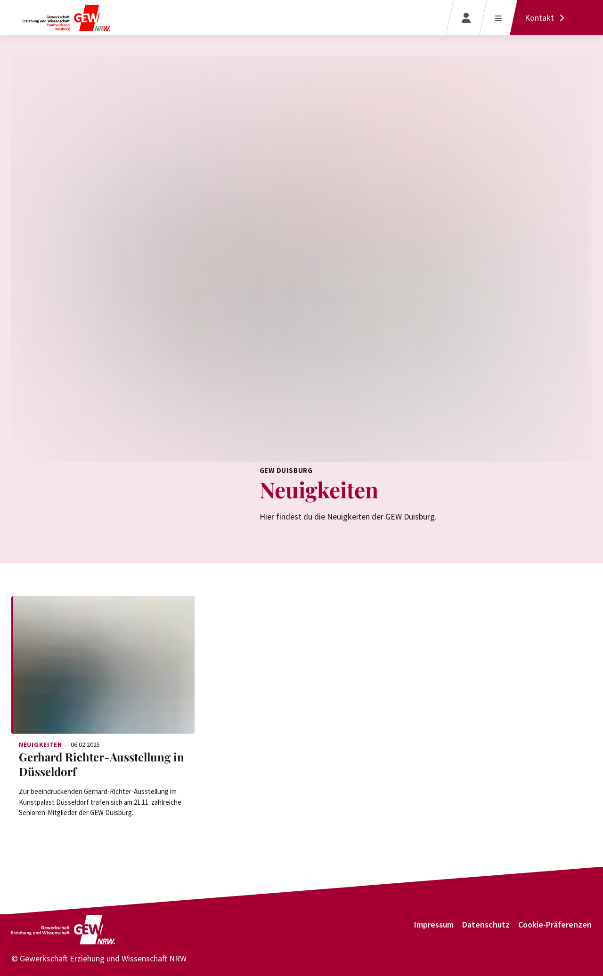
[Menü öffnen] (498, 17)
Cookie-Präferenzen (555, 924)
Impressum (434, 924)
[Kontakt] (547, 17)
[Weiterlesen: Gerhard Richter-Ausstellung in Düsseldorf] (103, 665)
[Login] (466, 17)
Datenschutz (486, 924)
